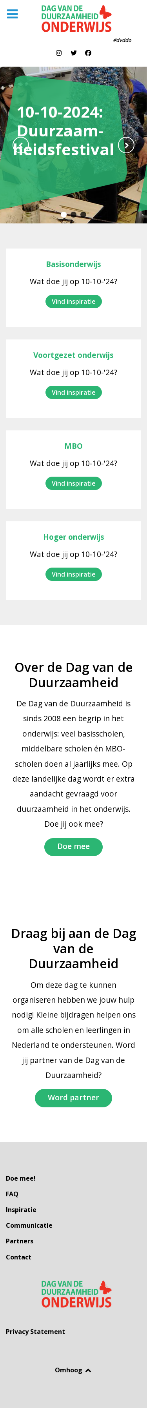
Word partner (73, 1097)
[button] (64, 215)
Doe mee (73, 846)
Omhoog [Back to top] (73, 1370)
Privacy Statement (35, 1331)
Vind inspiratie (74, 301)
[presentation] (21, 145)
